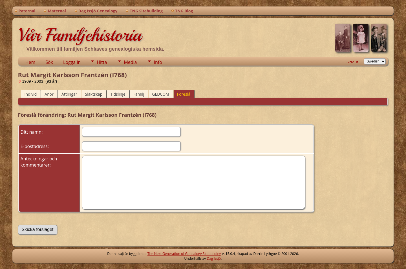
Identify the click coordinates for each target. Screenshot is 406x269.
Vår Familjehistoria (79, 35)
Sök (49, 62)
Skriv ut (351, 61)
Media (130, 62)
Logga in (72, 62)
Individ (31, 94)
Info (158, 62)
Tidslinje (117, 94)
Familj (138, 94)
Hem (30, 62)
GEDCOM (160, 94)
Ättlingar (69, 94)
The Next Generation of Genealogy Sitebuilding (184, 253)
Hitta (102, 62)
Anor (49, 94)
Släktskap (93, 94)
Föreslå (183, 94)
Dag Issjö (214, 258)
